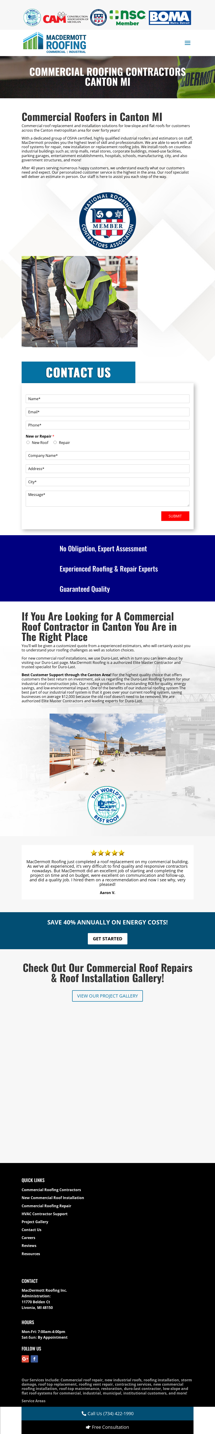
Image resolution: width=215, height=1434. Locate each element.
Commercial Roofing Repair (46, 1108)
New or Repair (40, 436)
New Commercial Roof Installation (53, 1100)
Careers (28, 1140)
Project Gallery (35, 1124)
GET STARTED (107, 939)
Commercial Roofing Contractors (51, 1092)
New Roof (40, 442)
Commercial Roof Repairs (168, 1311)
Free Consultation (110, 1427)
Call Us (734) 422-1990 (111, 1413)
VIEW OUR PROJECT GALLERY (107, 996)
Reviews (29, 1148)
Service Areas (34, 1303)
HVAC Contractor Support (45, 1116)
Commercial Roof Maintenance (113, 1311)
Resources (31, 1156)
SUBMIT (175, 516)
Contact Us (31, 1132)
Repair (64, 442)
